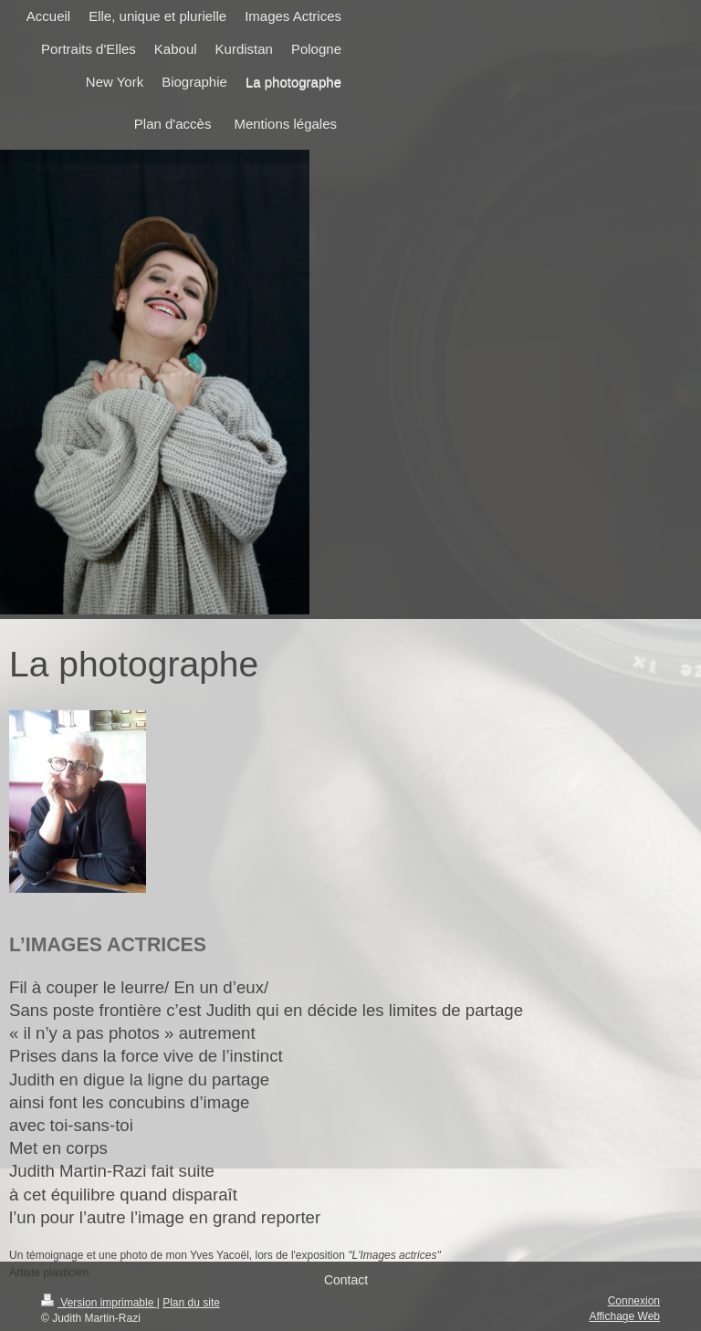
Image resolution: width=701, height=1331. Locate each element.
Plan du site (191, 1302)
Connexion (634, 1300)
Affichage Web (624, 1316)
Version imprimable (99, 1302)
